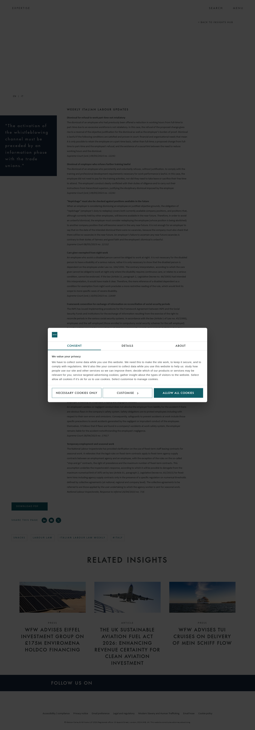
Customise (127, 393)
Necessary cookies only (76, 393)
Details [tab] (127, 345)
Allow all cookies (178, 393)
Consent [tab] (74, 345)
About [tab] (180, 345)
